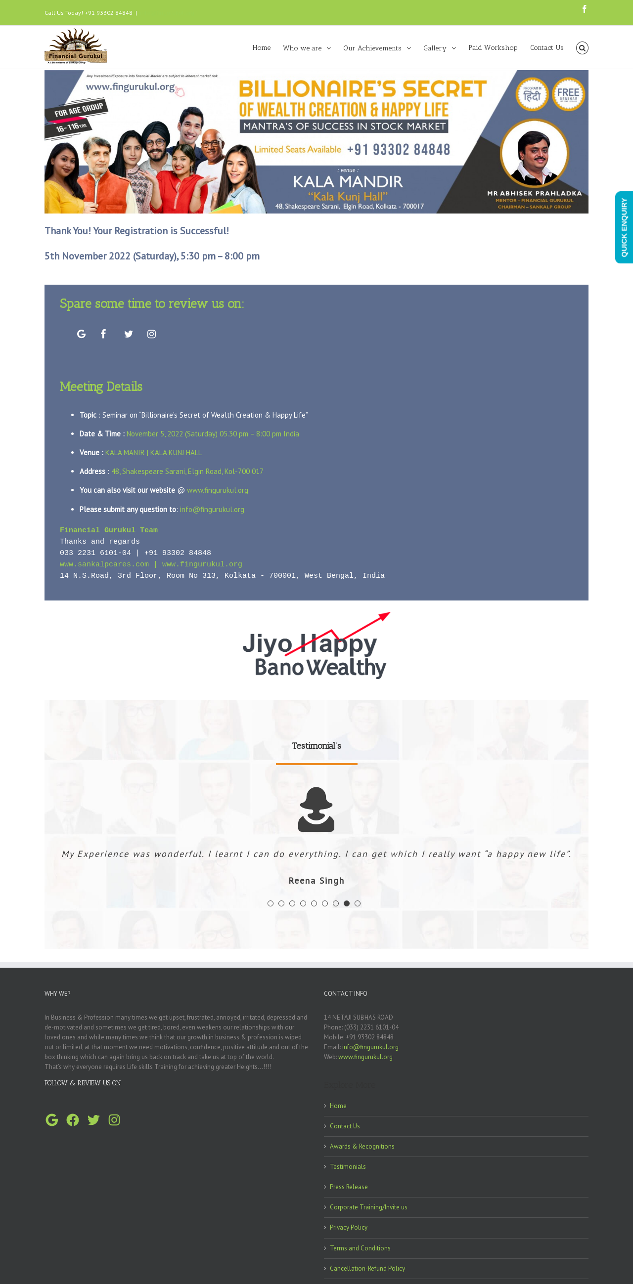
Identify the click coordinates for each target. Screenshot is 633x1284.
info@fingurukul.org (167, 12)
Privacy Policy (348, 1230)
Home (338, 1109)
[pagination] (270, 906)
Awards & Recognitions (362, 1149)
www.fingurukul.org (217, 490)
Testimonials (348, 1169)
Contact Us (345, 1129)
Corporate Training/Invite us (368, 1210)
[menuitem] (268, 47)
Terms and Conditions (360, 1251)
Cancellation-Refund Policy (367, 1271)
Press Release (349, 1190)
